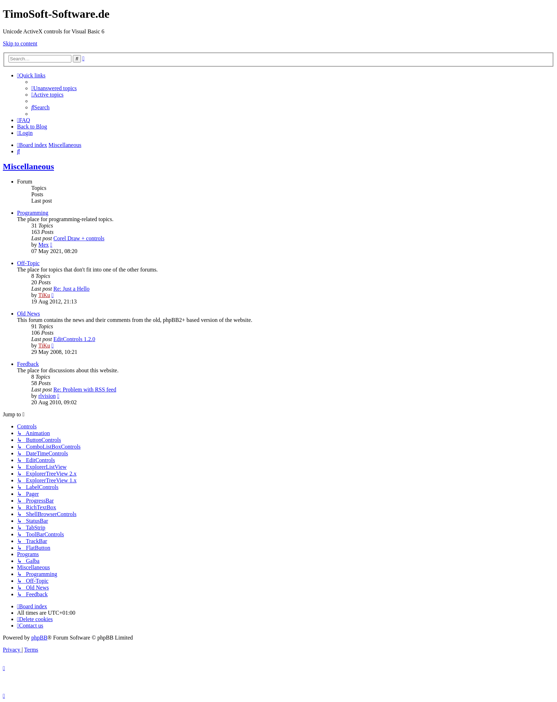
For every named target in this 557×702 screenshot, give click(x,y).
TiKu (44, 295)
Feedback (28, 364)
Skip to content (20, 43)
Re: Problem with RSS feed (84, 389)
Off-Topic (28, 263)
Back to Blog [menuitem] (32, 127)
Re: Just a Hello (71, 289)
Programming (32, 213)
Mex (43, 245)
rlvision (47, 396)
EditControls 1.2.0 (74, 339)
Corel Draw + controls (78, 238)
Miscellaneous (28, 166)
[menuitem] (54, 88)
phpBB (39, 638)
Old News (28, 314)
